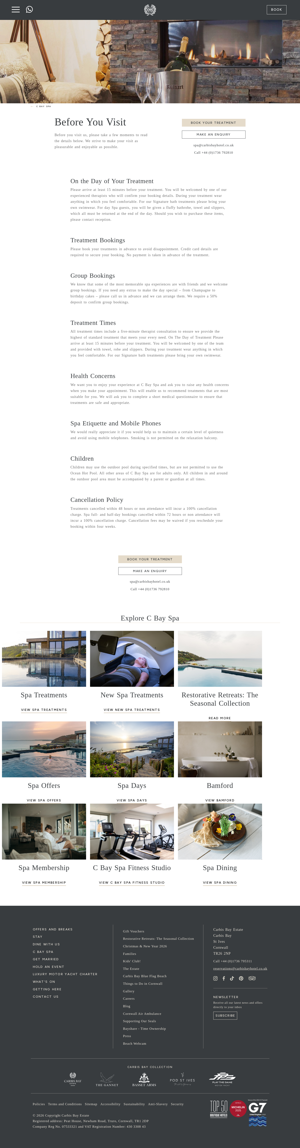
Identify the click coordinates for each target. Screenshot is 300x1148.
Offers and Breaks (53, 929)
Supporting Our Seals (139, 1021)
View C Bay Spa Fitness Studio (132, 882)
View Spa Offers (44, 800)
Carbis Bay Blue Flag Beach (145, 976)
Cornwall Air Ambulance (142, 1013)
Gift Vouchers (133, 931)
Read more (220, 718)
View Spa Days (132, 800)
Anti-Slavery (158, 1104)
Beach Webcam (134, 1043)
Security (177, 1104)
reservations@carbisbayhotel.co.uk (240, 969)
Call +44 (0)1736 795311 (232, 961)
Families (129, 954)
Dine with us (46, 944)
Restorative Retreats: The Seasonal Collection (158, 939)
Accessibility (110, 1104)
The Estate (131, 968)
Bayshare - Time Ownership (144, 1028)
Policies (39, 1104)
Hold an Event (49, 967)
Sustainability (134, 1104)
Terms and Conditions (65, 1104)
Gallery (129, 991)
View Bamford (220, 800)
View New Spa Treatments (132, 710)
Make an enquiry (214, 134)
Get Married (46, 959)
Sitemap (91, 1104)
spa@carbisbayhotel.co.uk (213, 145)
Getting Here (47, 989)
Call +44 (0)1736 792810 (213, 152)
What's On (44, 982)
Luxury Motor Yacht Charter (65, 974)
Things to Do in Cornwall (143, 983)
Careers (129, 998)
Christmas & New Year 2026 (145, 946)
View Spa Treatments (44, 710)
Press (127, 1036)
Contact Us (46, 997)
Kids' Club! (132, 961)
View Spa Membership (44, 882)
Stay (38, 937)
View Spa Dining (220, 882)
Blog (126, 1006)
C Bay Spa (43, 952)
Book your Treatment (213, 123)
